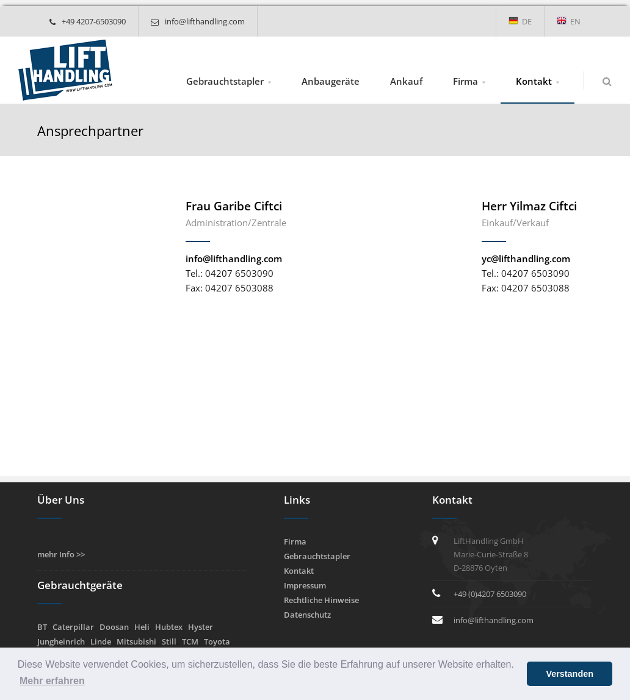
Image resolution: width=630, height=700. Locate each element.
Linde (100, 641)
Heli (142, 626)
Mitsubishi (136, 641)
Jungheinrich (61, 641)
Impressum (305, 585)
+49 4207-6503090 (87, 21)
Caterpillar (73, 626)
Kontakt (534, 81)
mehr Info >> (61, 554)
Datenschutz (307, 614)
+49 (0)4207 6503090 (490, 593)
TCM (190, 641)
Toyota (217, 641)
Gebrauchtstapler (225, 81)
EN (569, 21)
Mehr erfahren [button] (52, 681)
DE (520, 21)
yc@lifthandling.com (526, 258)
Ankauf (406, 81)
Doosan (114, 626)
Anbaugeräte (331, 81)
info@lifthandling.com (198, 21)
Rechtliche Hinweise (321, 600)
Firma (465, 81)
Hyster (200, 626)
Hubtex (169, 626)
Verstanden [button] (569, 674)
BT (42, 626)
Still (169, 641)
